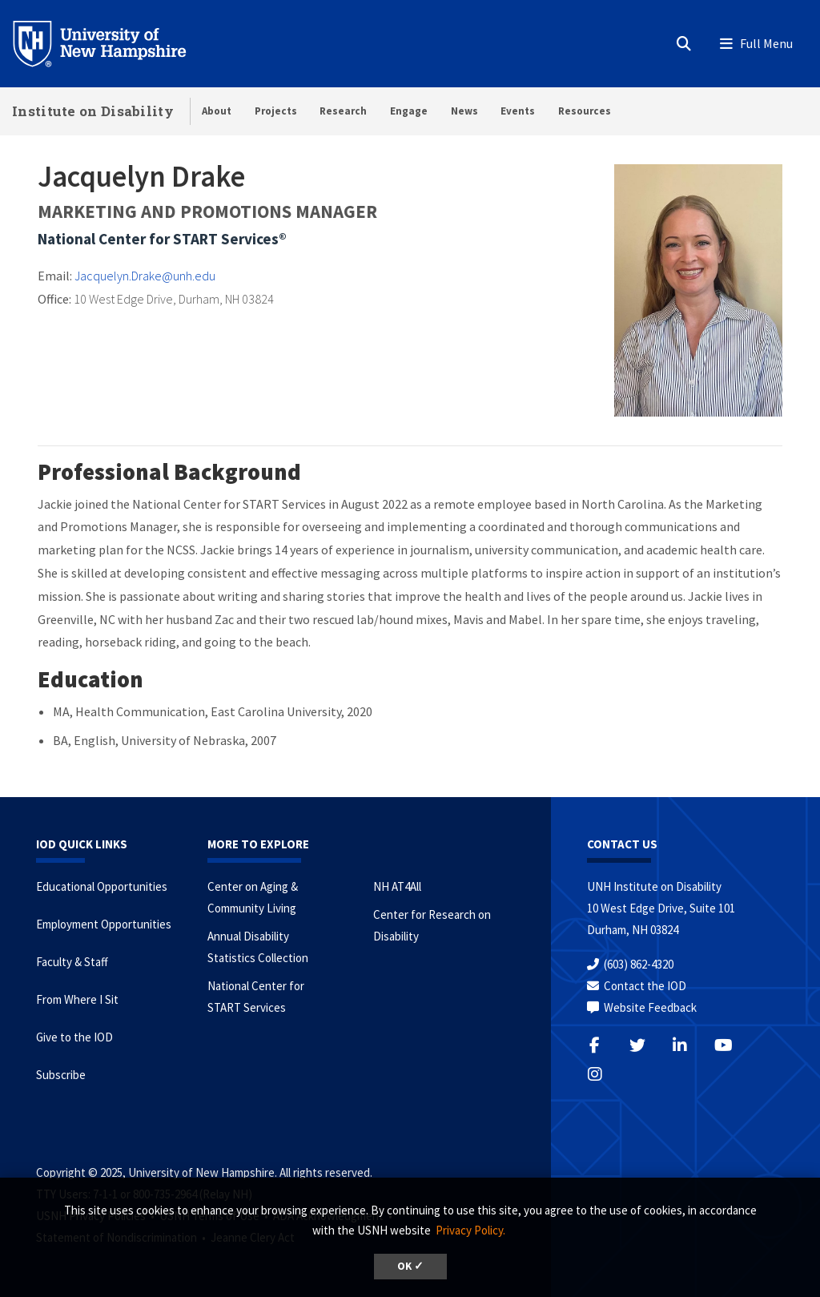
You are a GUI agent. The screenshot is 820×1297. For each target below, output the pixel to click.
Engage (409, 111)
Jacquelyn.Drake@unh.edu (144, 276)
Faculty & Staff (72, 961)
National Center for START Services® (162, 238)
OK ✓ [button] (410, 1266)
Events (517, 111)
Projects (276, 111)
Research (343, 111)
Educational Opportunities (101, 886)
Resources (584, 111)
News (464, 111)
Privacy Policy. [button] (470, 1230)
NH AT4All (397, 886)
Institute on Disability (93, 111)
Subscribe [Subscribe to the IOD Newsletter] (61, 1074)
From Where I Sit (77, 999)
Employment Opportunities (103, 924)
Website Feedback (650, 1007)
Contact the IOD (645, 985)
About (216, 111)
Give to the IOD (74, 1037)
